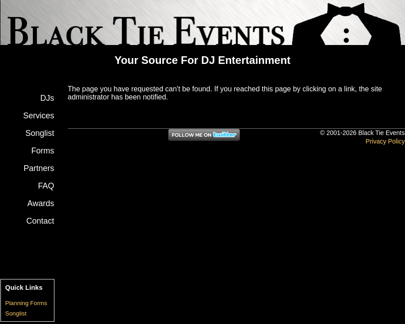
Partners (38, 168)
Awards (40, 203)
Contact (40, 220)
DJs (47, 98)
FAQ (46, 185)
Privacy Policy (385, 141)
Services (38, 115)
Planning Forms (26, 303)
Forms (42, 150)
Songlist (39, 133)
